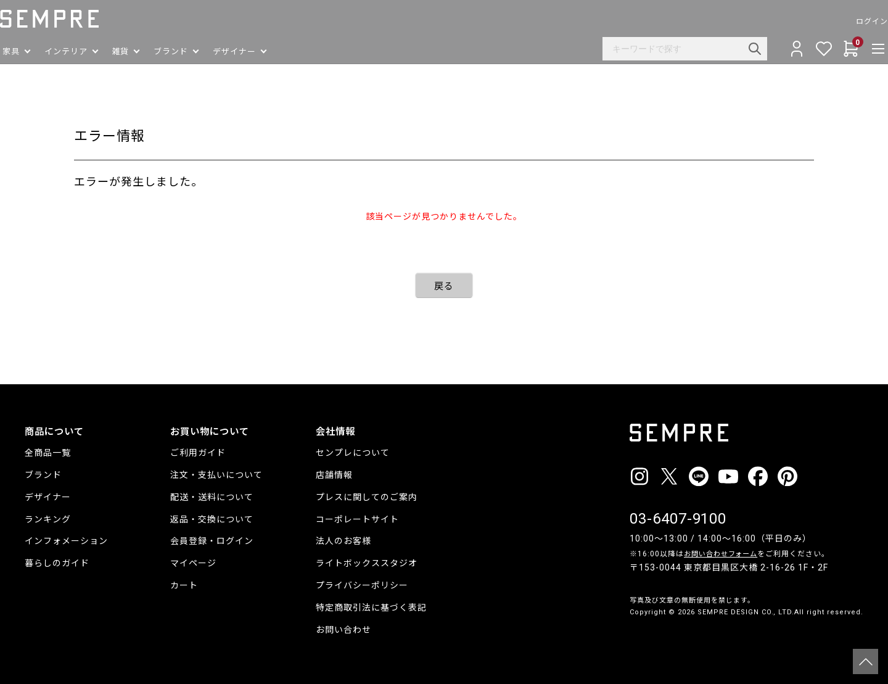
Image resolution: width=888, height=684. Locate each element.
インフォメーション (66, 541)
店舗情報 (334, 475)
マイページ (193, 563)
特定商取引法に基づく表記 (371, 607)
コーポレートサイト (357, 519)
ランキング (48, 519)
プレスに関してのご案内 (366, 497)
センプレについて (353, 453)
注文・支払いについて (216, 475)
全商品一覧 (48, 453)
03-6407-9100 (678, 518)
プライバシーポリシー (362, 585)
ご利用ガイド (198, 453)
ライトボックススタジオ (366, 563)
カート (184, 585)
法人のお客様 (343, 541)
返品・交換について (211, 519)
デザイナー (48, 497)
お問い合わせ (343, 630)
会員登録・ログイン (211, 541)
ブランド (43, 475)
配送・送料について (211, 497)
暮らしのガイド (57, 563)
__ (633, 635)
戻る (444, 286)
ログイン (847, 21)
